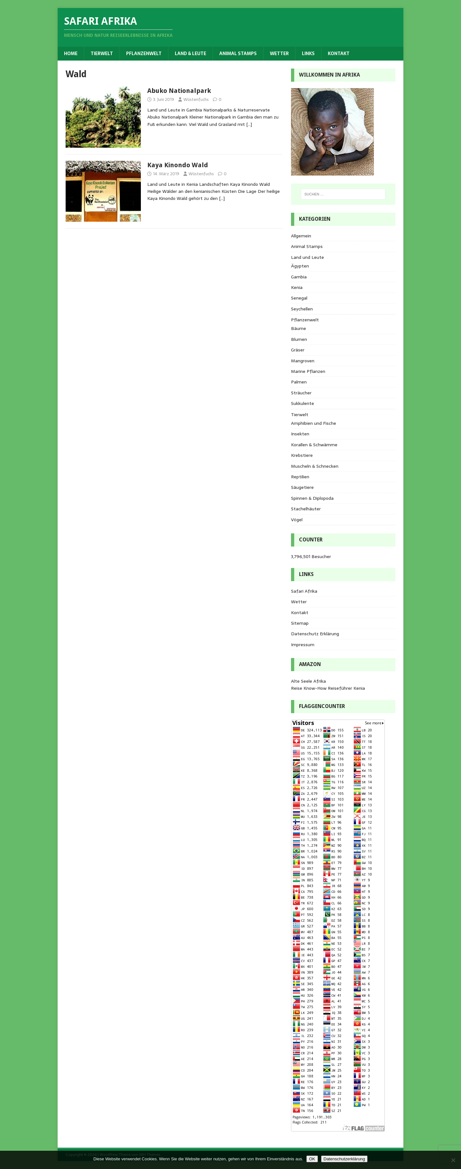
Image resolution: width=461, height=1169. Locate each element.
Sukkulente (302, 403)
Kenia (297, 287)
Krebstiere (302, 455)
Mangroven (302, 360)
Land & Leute (190, 53)
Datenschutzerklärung (344, 1159)
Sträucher (301, 392)
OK (312, 1159)
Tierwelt (102, 53)
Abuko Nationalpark (179, 91)
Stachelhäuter (306, 508)
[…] (249, 124)
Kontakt (339, 53)
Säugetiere (302, 487)
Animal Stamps (238, 53)
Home (70, 53)
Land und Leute (307, 257)
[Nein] (453, 1160)
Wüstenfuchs (196, 99)
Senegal (299, 297)
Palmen (299, 381)
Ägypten (300, 265)
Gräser (297, 349)
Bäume (298, 328)
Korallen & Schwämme (314, 444)
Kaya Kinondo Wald (177, 165)
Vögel (297, 519)
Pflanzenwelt (144, 53)
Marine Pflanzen (308, 371)
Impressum (302, 644)
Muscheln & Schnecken (314, 466)
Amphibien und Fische (313, 423)
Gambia (299, 276)
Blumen (299, 339)
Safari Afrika (304, 591)
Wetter (279, 53)
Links (308, 53)
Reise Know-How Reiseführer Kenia (328, 688)
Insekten (300, 433)
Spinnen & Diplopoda (312, 498)
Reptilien (300, 476)
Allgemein (301, 235)
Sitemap (300, 623)
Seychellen (302, 308)
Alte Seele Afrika (308, 681)
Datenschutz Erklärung (315, 633)
